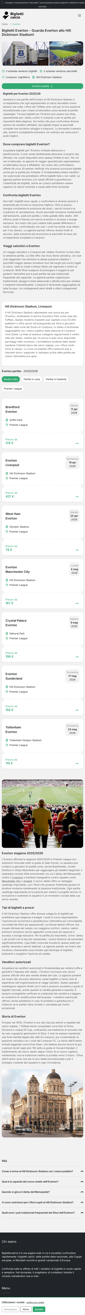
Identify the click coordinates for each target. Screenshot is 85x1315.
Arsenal (27, 881)
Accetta (39, 1309)
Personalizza (10, 1309)
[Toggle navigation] (79, 15)
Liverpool (17, 877)
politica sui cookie (35, 1302)
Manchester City (11, 881)
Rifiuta (26, 1309)
